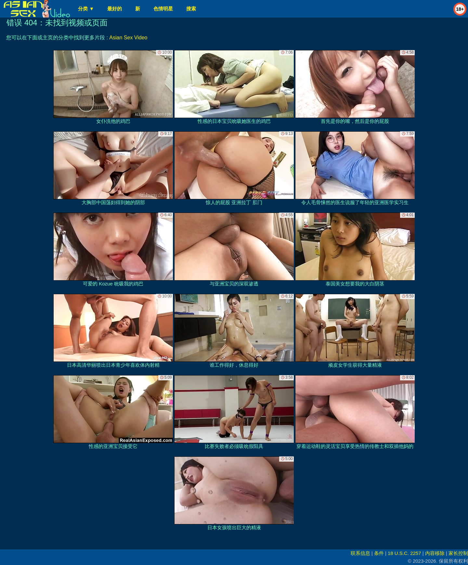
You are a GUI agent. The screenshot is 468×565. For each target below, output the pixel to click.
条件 (379, 553)
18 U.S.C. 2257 (404, 553)
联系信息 (360, 553)
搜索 (191, 8)
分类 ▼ (86, 8)
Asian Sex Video (128, 37)
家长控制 (458, 553)
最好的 (114, 8)
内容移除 (435, 553)
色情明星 (163, 8)
